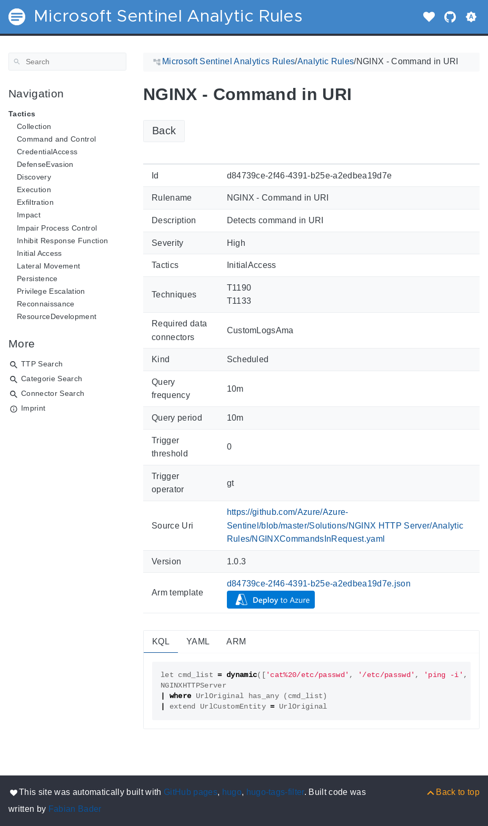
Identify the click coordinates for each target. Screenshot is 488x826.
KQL (161, 641)
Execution (34, 189)
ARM (236, 641)
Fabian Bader (75, 808)
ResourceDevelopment (56, 316)
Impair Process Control (57, 228)
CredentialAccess (47, 151)
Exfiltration (35, 202)
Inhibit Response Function (62, 240)
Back (164, 130)
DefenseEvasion (45, 164)
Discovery (34, 177)
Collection (34, 126)
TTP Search (42, 364)
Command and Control (56, 139)
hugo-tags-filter (275, 792)
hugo (232, 792)
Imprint (33, 408)
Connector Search (52, 393)
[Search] (67, 62)
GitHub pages (190, 792)
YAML (198, 641)
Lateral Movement (48, 266)
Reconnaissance (46, 304)
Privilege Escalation (51, 291)
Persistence (37, 278)
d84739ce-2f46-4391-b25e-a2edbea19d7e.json (319, 583)
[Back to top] (452, 792)
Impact (29, 215)
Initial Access (39, 253)
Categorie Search (51, 378)
